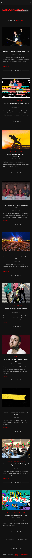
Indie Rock (19, 100)
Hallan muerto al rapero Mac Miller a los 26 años (16, 360)
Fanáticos (16, 48)
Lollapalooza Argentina (19, 254)
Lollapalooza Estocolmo (19, 512)
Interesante (19, 151)
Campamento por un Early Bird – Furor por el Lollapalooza (16, 465)
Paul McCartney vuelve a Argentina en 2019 (16, 52)
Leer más (6, 66)
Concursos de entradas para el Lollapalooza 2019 (16, 258)
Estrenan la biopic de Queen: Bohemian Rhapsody (16, 155)
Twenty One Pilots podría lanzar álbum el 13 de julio (16, 413)
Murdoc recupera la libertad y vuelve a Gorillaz (16, 309)
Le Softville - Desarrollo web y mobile (21, 554)
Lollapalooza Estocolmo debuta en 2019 (16, 515)
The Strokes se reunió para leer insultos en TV (16, 206)
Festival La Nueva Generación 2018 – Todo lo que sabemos (16, 104)
